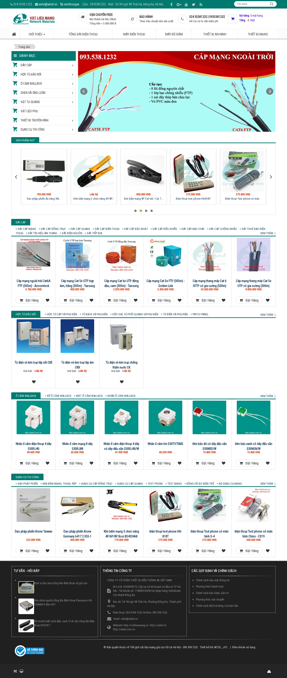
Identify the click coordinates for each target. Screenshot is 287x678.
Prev (83, 91)
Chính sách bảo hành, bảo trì (212, 593)
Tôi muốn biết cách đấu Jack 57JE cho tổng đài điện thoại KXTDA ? (64, 623)
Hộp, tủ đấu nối (31, 74)
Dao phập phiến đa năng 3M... (44, 198)
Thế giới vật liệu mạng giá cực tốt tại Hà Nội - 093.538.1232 (164, 647)
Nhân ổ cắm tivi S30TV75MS (165, 444)
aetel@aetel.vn (48, 4)
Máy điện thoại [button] (134, 34)
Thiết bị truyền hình (34, 120)
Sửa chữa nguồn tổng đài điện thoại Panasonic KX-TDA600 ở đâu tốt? (63, 602)
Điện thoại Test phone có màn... (243, 198)
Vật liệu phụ (29, 111)
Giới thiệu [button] (39, 35)
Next (269, 91)
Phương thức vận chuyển (210, 599)
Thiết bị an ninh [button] (214, 34)
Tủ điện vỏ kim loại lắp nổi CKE (33, 362)
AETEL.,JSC (221, 647)
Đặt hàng (29, 300)
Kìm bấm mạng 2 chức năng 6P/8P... (94, 198)
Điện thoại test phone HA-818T (193, 198)
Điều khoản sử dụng (243, 647)
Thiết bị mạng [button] (258, 34)
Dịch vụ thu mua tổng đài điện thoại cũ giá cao (60, 583)
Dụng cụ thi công (33, 129)
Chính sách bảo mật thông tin (213, 580)
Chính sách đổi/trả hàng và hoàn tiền (217, 605)
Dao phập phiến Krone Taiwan (33, 531)
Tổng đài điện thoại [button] (83, 34)
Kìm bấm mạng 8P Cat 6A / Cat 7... (143, 198)
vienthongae (71, 4)
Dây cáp (26, 65)
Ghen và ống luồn (33, 93)
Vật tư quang (30, 102)
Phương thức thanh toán (210, 586)
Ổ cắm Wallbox (31, 83)
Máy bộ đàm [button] (174, 34)
